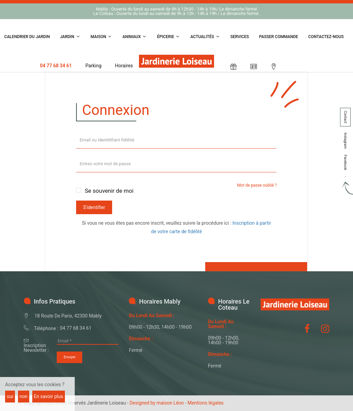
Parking (93, 65)
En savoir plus (48, 396)
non (24, 396)
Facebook (345, 162)
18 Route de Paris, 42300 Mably (68, 315)
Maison (101, 36)
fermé (135, 350)
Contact (345, 117)
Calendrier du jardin (27, 36)
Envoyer (69, 357)
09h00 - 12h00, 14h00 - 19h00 (223, 340)
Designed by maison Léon (156, 403)
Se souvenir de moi (109, 191)
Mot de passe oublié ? (257, 185)
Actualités (205, 36)
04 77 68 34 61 (56, 65)
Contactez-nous (325, 36)
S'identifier (94, 207)
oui (10, 396)
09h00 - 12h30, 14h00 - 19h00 (160, 327)
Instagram (345, 141)
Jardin (70, 36)
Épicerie (168, 36)
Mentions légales (206, 403)
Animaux (134, 36)
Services (239, 36)
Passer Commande (278, 36)
